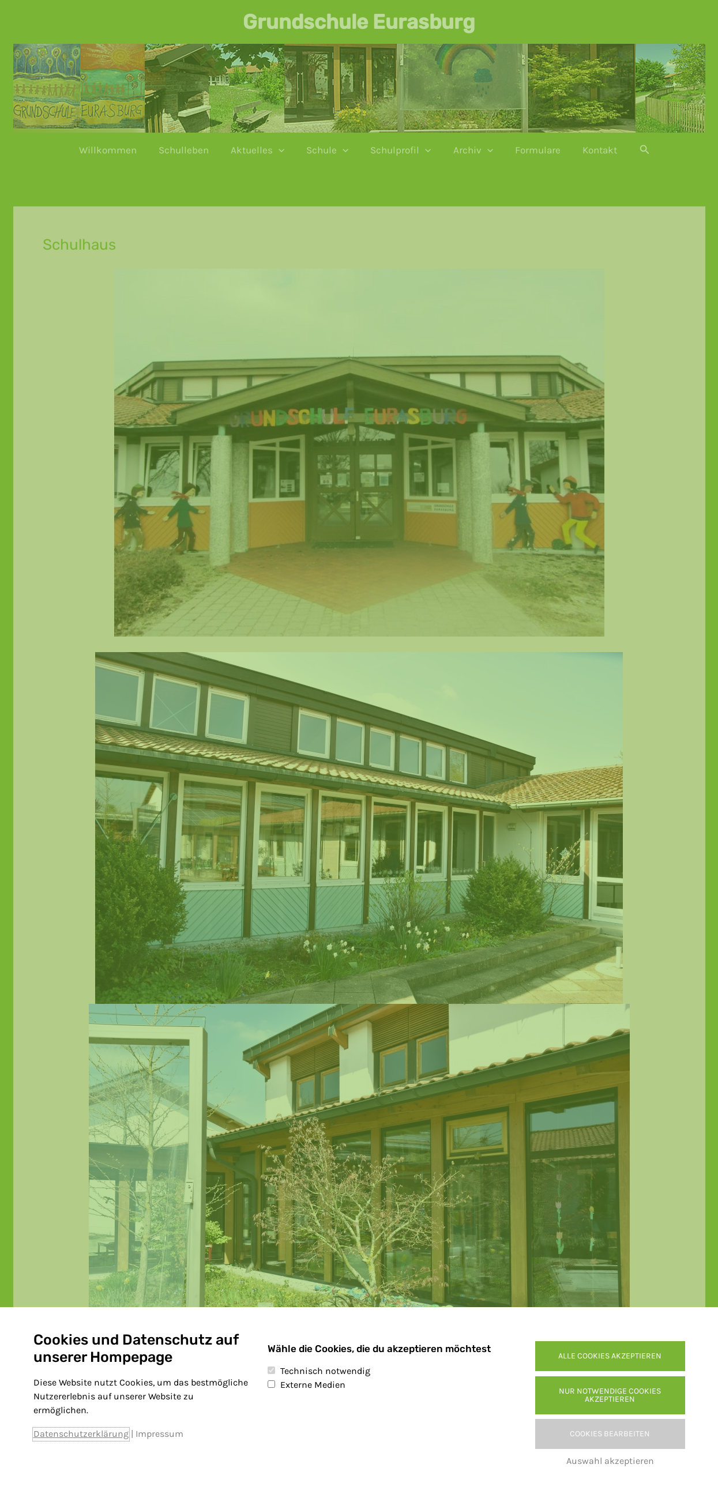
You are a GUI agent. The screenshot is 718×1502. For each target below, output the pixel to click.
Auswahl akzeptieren (610, 1460)
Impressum (159, 1433)
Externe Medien (312, 1384)
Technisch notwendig (325, 1370)
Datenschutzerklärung (81, 1433)
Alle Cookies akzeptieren (609, 1356)
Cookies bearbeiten (610, 1434)
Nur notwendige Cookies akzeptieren (610, 1395)
